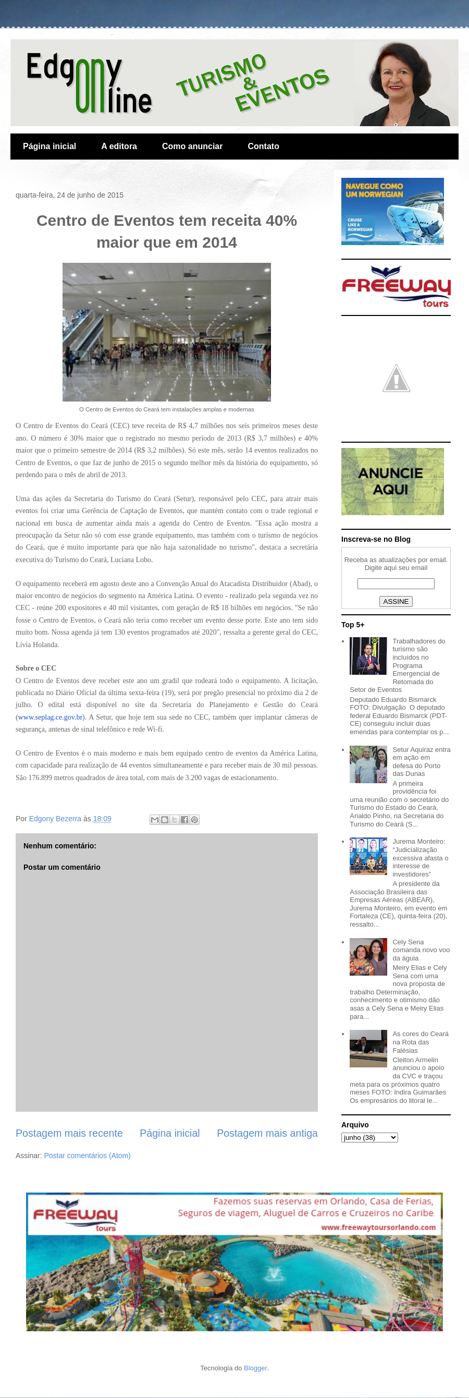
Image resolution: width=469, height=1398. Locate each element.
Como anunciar (192, 146)
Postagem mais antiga (267, 1133)
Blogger (255, 1368)
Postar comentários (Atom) (87, 1155)
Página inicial (49, 146)
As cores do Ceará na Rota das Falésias (420, 1042)
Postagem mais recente (69, 1133)
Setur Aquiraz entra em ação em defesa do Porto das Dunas (421, 762)
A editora (119, 146)
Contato (263, 146)
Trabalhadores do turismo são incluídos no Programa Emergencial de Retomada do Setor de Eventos (398, 665)
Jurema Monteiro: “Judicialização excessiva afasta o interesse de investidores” (420, 857)
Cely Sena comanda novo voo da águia (421, 950)
